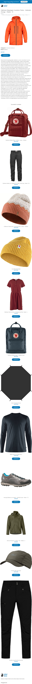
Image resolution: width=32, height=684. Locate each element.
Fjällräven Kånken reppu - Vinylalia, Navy (16, 355)
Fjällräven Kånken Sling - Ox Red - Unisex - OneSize (16, 140)
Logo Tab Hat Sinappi (16, 268)
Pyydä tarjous (24, 1)
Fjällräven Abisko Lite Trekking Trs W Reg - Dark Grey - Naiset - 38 (16, 183)
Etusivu (2, 13)
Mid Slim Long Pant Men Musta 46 (16, 660)
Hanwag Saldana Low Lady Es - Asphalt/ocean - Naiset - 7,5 (16, 497)
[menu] (30, 5)
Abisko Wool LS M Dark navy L (16, 454)
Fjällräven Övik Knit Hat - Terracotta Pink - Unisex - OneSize (16, 226)
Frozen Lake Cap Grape (16, 570)
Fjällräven (13, 47)
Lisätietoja (5, 55)
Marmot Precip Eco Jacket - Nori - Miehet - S (16, 540)
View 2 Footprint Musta (16, 403)
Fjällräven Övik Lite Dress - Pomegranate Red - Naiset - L (16, 312)
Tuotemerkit (8, 47)
